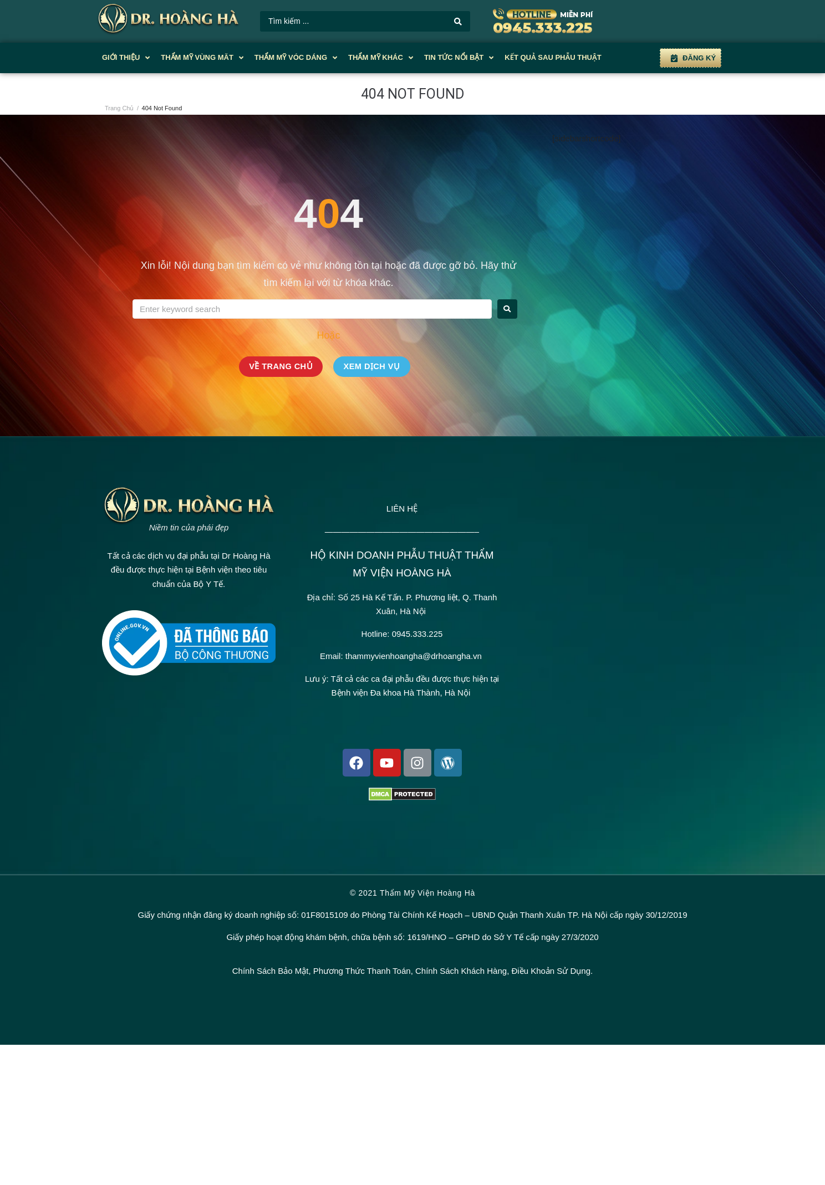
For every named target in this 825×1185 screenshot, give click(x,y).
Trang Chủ (119, 108)
